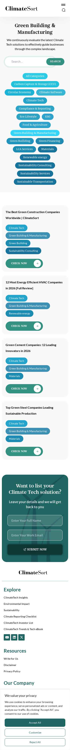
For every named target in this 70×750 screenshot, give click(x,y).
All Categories (35, 76)
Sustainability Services (35, 173)
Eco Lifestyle (28, 116)
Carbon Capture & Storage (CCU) (35, 84)
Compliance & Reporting (35, 108)
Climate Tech (35, 100)
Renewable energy (35, 157)
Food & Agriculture (35, 124)
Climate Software (51, 92)
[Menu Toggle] (63, 5)
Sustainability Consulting (35, 165)
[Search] (30, 61)
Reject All (35, 742)
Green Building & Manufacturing (35, 133)
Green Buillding (20, 141)
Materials (47, 149)
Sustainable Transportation (35, 181)
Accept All (35, 722)
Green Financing (49, 141)
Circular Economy (19, 92)
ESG (47, 116)
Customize (35, 732)
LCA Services (24, 149)
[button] (63, 10)
